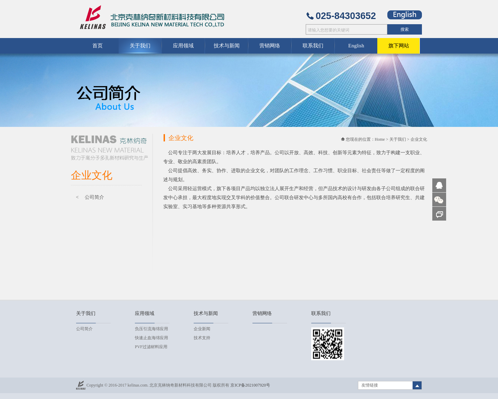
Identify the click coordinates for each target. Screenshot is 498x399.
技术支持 (202, 337)
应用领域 (183, 45)
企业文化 (419, 139)
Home (380, 139)
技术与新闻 (227, 45)
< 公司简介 (90, 197)
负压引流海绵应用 (151, 328)
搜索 (404, 29)
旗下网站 (398, 45)
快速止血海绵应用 (151, 337)
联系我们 (313, 45)
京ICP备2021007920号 (250, 385)
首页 (97, 45)
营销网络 (269, 45)
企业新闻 (202, 328)
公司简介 (84, 328)
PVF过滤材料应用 (151, 346)
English (356, 45)
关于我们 (397, 139)
